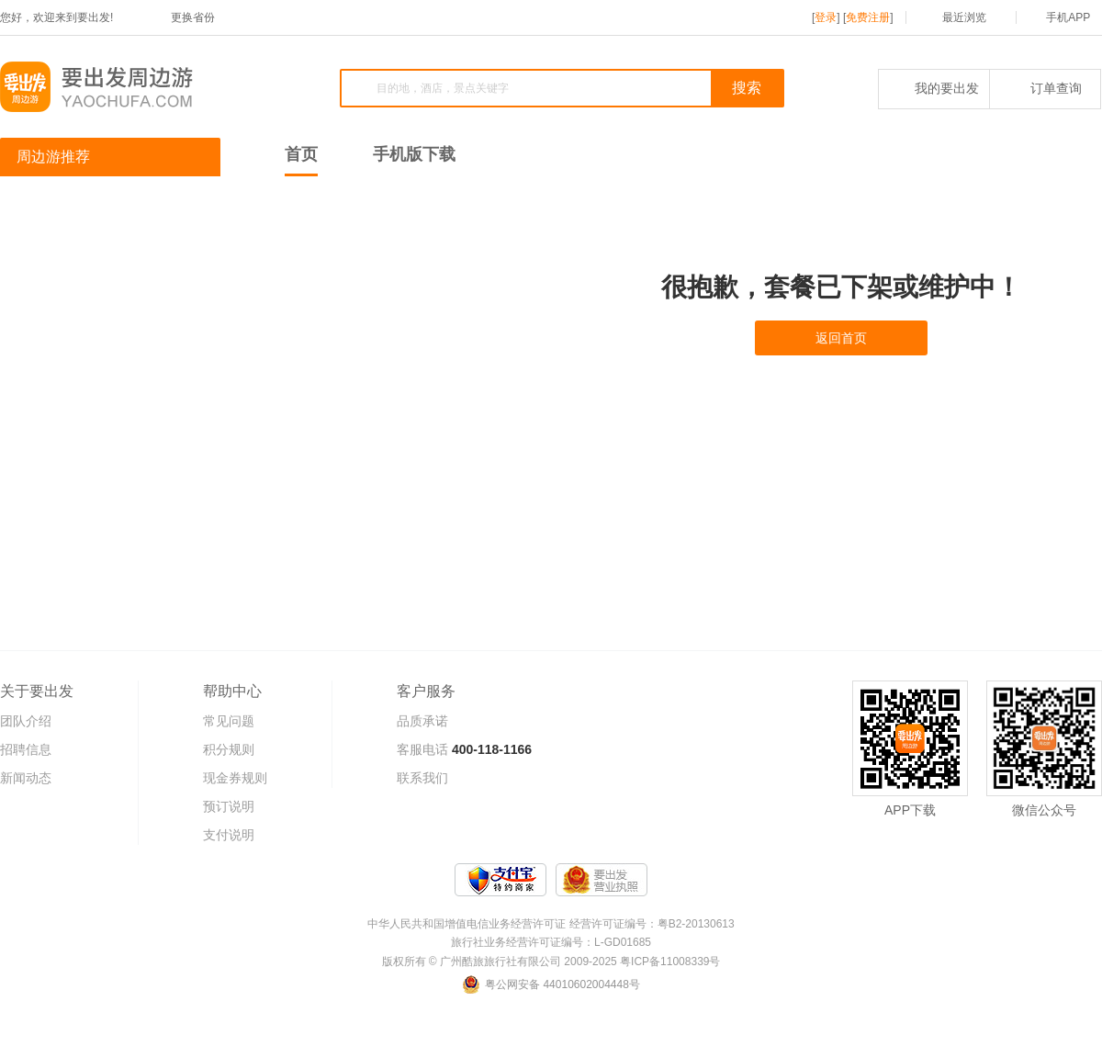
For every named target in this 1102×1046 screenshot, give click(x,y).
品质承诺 (422, 721)
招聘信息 (25, 749)
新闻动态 (25, 777)
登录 (826, 17)
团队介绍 (25, 721)
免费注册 (868, 17)
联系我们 (422, 777)
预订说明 (228, 806)
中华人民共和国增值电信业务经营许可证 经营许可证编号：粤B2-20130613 (550, 923)
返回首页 (841, 338)
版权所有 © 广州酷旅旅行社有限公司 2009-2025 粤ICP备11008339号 (551, 961)
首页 (301, 154)
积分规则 (228, 749)
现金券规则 (235, 777)
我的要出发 (934, 88)
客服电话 (422, 749)
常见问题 (228, 721)
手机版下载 (414, 154)
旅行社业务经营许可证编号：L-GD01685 (551, 942)
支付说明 (228, 834)
